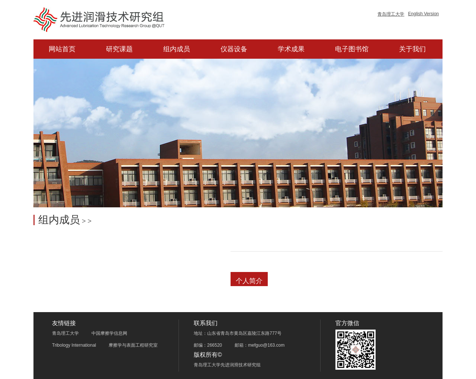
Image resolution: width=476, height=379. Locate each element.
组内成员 (176, 49)
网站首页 (62, 49)
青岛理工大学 (390, 14)
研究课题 (119, 49)
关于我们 (412, 49)
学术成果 (291, 49)
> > (85, 221)
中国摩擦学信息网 (109, 333)
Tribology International (74, 345)
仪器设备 (234, 49)
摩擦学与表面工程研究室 (133, 345)
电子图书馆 (352, 49)
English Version (423, 13)
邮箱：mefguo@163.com (259, 345)
